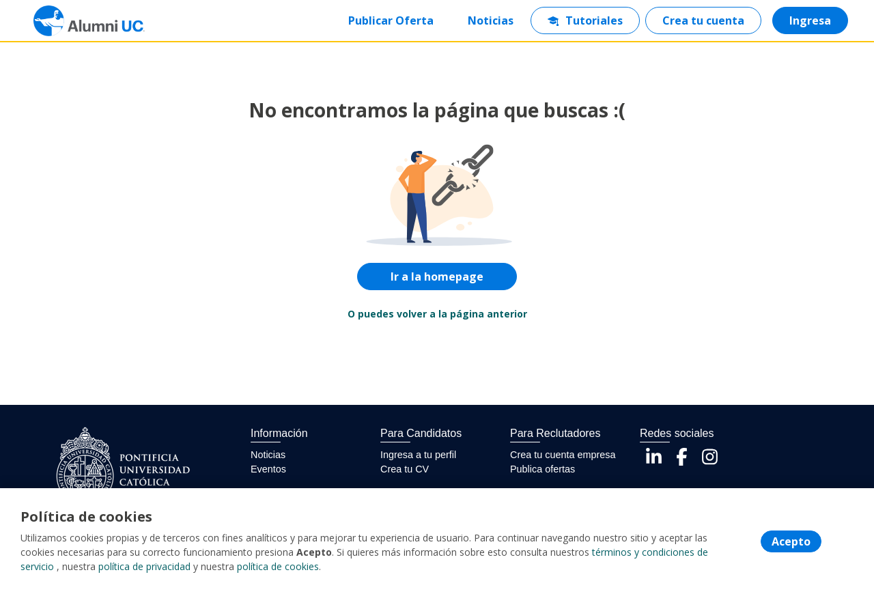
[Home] (79, 20)
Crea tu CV (404, 469)
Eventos (268, 469)
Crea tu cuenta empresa (562, 454)
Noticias (490, 20)
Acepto (791, 541)
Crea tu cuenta (703, 20)
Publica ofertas (542, 469)
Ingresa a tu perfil (418, 454)
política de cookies (278, 566)
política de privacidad (144, 566)
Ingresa (810, 20)
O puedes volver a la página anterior (437, 313)
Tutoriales (585, 20)
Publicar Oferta (391, 20)
